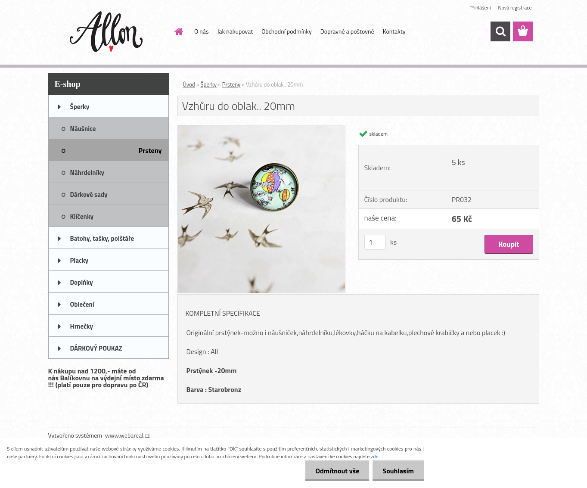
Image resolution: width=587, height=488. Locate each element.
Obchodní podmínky (286, 31)
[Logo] (107, 31)
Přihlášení (480, 7)
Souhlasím (397, 471)
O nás (201, 31)
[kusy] (375, 242)
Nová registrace (514, 7)
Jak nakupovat (235, 31)
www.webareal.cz (127, 435)
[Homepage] (178, 31)
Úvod (189, 84)
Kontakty (394, 31)
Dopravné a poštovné (347, 31)
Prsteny (231, 84)
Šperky (209, 84)
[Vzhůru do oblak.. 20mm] (261, 129)
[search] (500, 31)
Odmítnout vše (335, 471)
